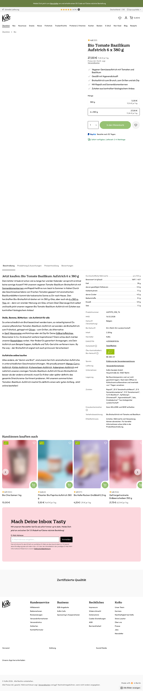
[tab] (8, 266)
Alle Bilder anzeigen (130, 688)
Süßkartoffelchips (64, 333)
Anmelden (66, 539)
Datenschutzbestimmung (42, 549)
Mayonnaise (16, 333)
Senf (7, 333)
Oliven (32, 329)
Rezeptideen (16, 340)
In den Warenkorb (115, 125)
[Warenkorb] (135, 17)
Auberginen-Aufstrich (63, 367)
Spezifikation (111, 345)
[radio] (114, 102)
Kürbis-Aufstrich (20, 367)
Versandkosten (94, 63)
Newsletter (54, 3)
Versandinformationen (115, 366)
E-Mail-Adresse (17, 535)
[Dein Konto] (126, 18)
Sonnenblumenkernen (13, 288)
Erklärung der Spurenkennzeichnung (120, 361)
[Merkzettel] (120, 18)
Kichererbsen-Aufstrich (40, 367)
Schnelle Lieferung (10, 9)
